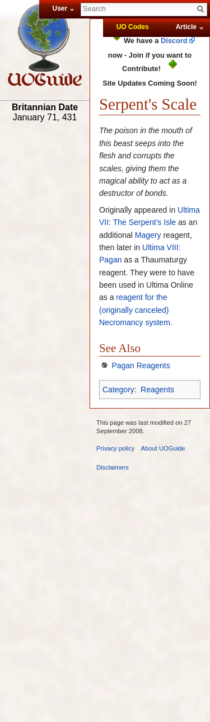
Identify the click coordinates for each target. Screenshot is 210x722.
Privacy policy (115, 448)
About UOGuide (163, 448)
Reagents (157, 389)
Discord (174, 40)
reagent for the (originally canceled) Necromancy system (134, 310)
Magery (148, 235)
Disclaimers (112, 467)
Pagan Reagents (140, 365)
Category (118, 389)
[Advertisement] (45, 300)
